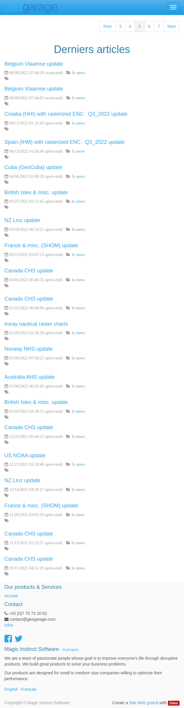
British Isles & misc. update (36, 192)
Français (29, 689)
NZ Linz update (22, 220)
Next (171, 26)
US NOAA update (24, 455)
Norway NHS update (28, 349)
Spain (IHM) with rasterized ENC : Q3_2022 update (64, 142)
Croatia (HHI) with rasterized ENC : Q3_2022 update (65, 114)
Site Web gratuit (143, 702)
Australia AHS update (29, 377)
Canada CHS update (28, 271)
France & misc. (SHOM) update (41, 245)
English (11, 689)
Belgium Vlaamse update (33, 64)
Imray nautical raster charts (36, 324)
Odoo (174, 703)
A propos (70, 649)
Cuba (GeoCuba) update (33, 167)
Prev (107, 26)
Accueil (11, 595)
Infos (8, 625)
